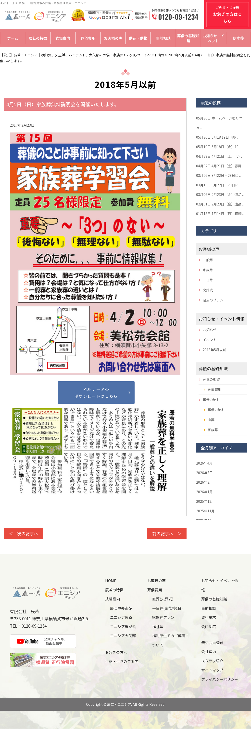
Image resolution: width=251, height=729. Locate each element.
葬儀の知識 (211, 379)
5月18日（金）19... (218, 146)
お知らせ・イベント (213, 38)
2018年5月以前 (214, 349)
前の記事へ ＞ (166, 533)
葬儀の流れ (211, 399)
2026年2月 (204, 482)
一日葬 (208, 279)
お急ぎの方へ (116, 652)
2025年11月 (205, 510)
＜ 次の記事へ (23, 533)
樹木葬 (238, 38)
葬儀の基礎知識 (188, 38)
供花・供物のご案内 (121, 661)
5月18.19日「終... (217, 137)
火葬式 (208, 289)
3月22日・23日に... (218, 175)
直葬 (211, 419)
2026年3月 (204, 472)
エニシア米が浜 (123, 626)
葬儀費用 (88, 38)
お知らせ (209, 329)
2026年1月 (204, 491)
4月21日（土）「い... (219, 156)
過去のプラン (213, 300)
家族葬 (208, 269)
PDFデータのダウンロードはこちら (96, 392)
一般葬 (208, 259)
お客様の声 (113, 38)
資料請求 (208, 617)
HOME (110, 580)
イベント (209, 339)
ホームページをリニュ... (219, 123)
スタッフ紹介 (212, 660)
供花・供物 (138, 38)
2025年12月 (205, 501)
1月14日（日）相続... (220, 213)
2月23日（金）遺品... (220, 194)
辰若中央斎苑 (121, 608)
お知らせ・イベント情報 (221, 319)
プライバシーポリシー (219, 679)
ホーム (12, 38)
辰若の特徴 (38, 38)
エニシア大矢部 (123, 635)
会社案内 (208, 651)
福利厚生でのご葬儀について (170, 640)
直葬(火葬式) (162, 598)
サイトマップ (212, 669)
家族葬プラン (163, 617)
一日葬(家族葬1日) (167, 608)
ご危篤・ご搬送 (227, 14)
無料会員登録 (212, 642)
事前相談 (163, 38)
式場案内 (62, 38)
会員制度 (208, 626)
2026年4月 (204, 463)
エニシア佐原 (121, 617)
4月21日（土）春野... (220, 165)
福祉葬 (157, 626)
